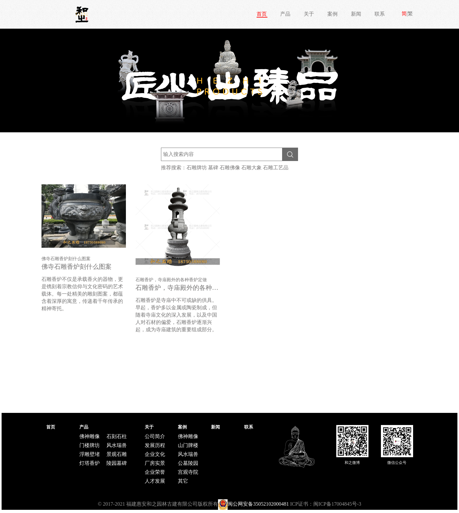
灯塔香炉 (89, 463)
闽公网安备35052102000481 (258, 504)
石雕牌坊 (196, 167)
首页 (262, 14)
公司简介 (155, 436)
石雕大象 (251, 167)
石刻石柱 (116, 436)
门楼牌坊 (89, 445)
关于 (309, 14)
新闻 (356, 14)
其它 (183, 481)
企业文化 (155, 454)
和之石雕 (82, 14)
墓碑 (213, 167)
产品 (285, 14)
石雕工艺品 (275, 167)
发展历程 (155, 445)
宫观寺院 (188, 472)
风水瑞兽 (116, 445)
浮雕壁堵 (89, 454)
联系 (380, 14)
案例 (332, 14)
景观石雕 (116, 454)
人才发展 (155, 481)
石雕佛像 (230, 167)
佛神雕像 (89, 436)
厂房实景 (155, 463)
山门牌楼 (188, 445)
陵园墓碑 (116, 463)
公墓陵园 (188, 463)
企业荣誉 (155, 472)
